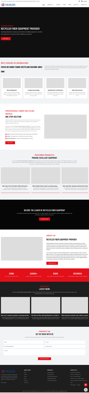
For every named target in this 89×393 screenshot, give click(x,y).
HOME (43, 4)
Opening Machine (50, 373)
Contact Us (26, 383)
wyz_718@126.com (77, 375)
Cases (25, 377)
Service (25, 375)
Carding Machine (50, 375)
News (25, 379)
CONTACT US (84, 4)
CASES (64, 4)
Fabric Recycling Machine (52, 377)
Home (25, 373)
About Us (26, 381)
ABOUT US (76, 4)
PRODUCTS (50, 4)
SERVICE (58, 4)
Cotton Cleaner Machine (52, 381)
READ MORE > (4, 383)
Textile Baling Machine (51, 379)
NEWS (69, 4)
